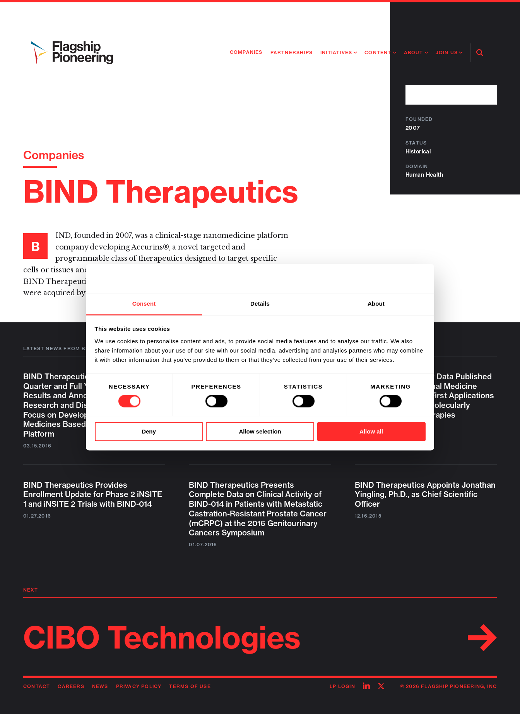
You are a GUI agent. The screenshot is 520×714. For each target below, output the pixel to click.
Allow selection (260, 431)
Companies (246, 52)
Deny (149, 431)
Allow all (371, 431)
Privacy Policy (139, 686)
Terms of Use (189, 686)
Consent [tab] (144, 303)
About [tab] (376, 303)
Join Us (447, 52)
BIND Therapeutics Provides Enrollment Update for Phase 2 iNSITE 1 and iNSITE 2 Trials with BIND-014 (92, 494)
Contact (36, 686)
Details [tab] (260, 303)
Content (377, 52)
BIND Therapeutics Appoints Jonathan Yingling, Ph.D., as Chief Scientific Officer (425, 494)
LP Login (342, 686)
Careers (71, 686)
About (413, 52)
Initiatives (336, 52)
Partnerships (291, 52)
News (100, 686)
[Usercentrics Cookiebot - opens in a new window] (392, 278)
